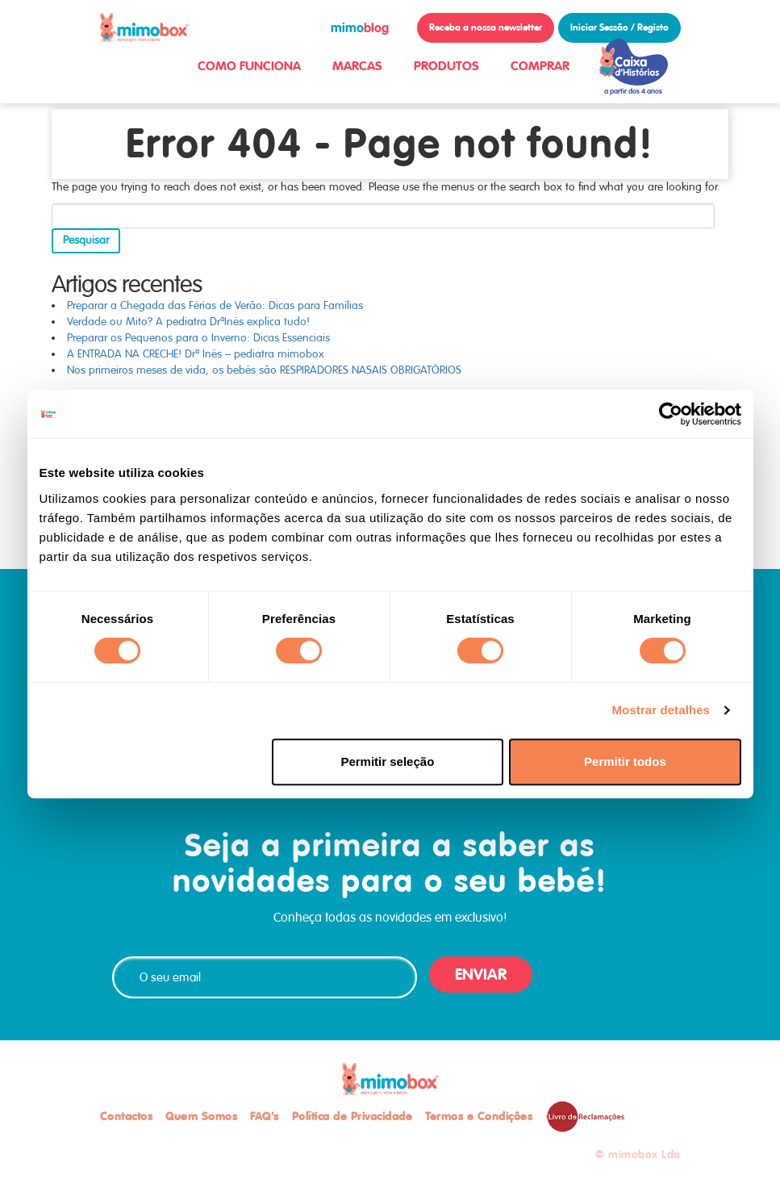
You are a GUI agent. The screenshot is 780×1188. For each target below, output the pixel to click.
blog (360, 27)
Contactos (126, 1116)
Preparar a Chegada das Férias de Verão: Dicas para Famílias (215, 305)
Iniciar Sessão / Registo (619, 27)
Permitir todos (625, 761)
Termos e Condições (478, 1116)
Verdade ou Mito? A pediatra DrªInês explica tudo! (188, 321)
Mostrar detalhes (660, 710)
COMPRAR (540, 65)
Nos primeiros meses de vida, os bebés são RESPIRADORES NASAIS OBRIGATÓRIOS (264, 370)
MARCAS (357, 65)
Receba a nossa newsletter (485, 27)
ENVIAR (481, 974)
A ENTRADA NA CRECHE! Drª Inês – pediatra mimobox (195, 354)
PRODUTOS (446, 65)
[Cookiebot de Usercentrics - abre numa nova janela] (670, 414)
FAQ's (264, 1116)
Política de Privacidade (352, 1116)
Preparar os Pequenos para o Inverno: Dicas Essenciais (198, 338)
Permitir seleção (387, 761)
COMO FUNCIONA (249, 65)
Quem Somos (201, 1116)
